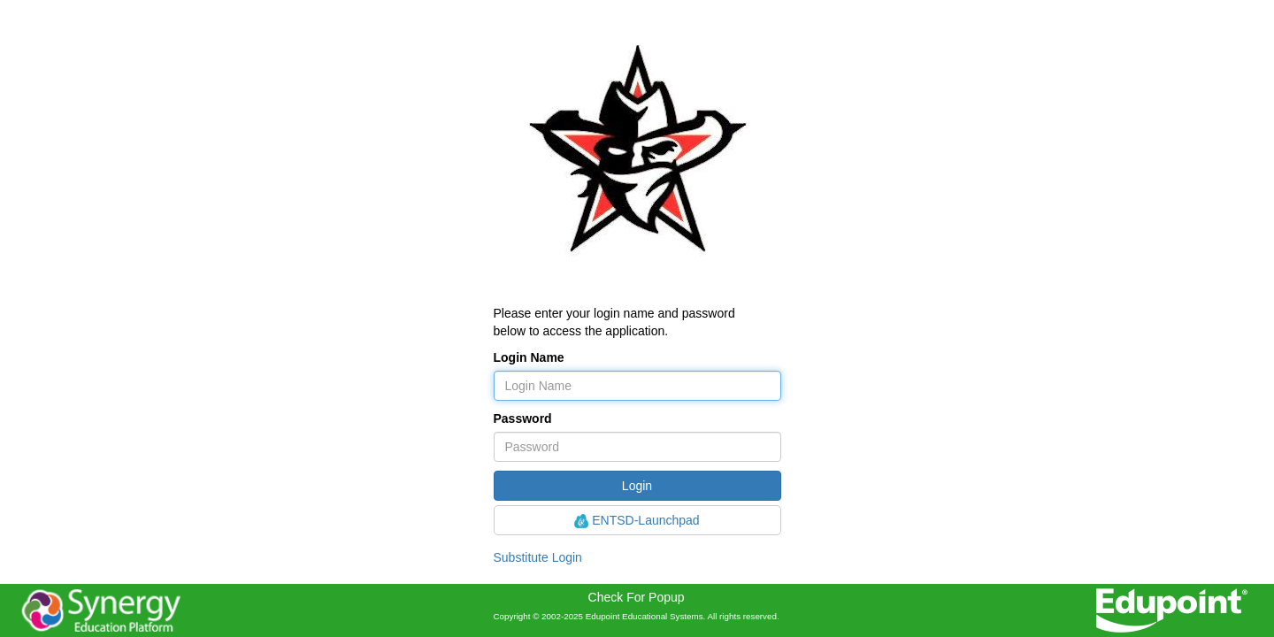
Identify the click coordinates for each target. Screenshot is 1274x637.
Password (523, 418)
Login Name (529, 357)
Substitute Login (538, 557)
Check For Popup (636, 597)
